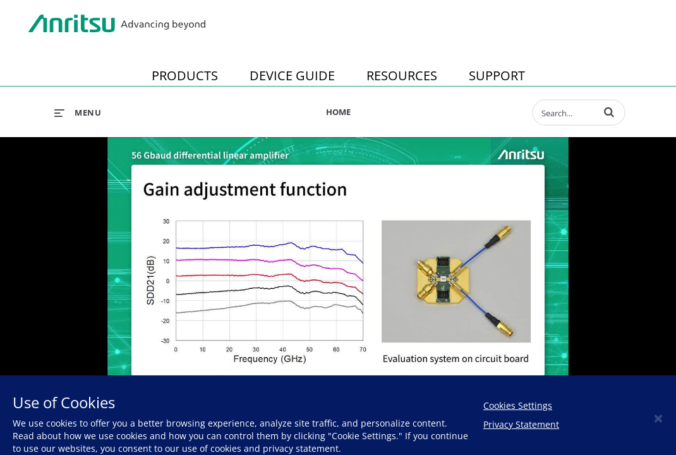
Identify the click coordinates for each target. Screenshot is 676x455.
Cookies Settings (517, 405)
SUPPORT (497, 75)
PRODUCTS (185, 75)
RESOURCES (401, 75)
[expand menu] (78, 112)
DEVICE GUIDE (292, 75)
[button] (609, 111)
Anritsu (116, 24)
